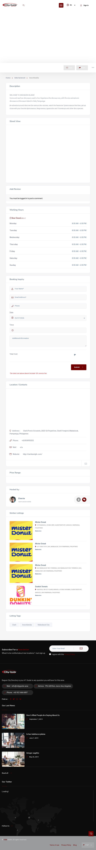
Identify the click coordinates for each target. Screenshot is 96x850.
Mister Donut (40, 522)
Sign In (84, 5)
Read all (7, 773)
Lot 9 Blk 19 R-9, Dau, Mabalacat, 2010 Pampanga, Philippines (56, 546)
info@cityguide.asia (20, 686)
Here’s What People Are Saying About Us (43, 715)
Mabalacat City (44, 625)
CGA (5, 840)
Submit (79, 367)
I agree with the (62, 654)
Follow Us (7, 826)
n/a (21, 447)
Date (11, 313)
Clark (14, 625)
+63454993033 (28, 440)
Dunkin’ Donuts (41, 587)
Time (12, 325)
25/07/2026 (50, 318)
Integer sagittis (32, 753)
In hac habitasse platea (35, 734)
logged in (23, 198)
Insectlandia (27, 625)
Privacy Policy (69, 654)
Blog (75, 845)
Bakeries (38, 531)
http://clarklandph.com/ (32, 454)
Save (69, 68)
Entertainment (19, 78)
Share (82, 68)
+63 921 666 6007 (20, 692)
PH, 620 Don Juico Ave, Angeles (58, 686)
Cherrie (21, 498)
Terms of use (54, 845)
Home (8, 78)
